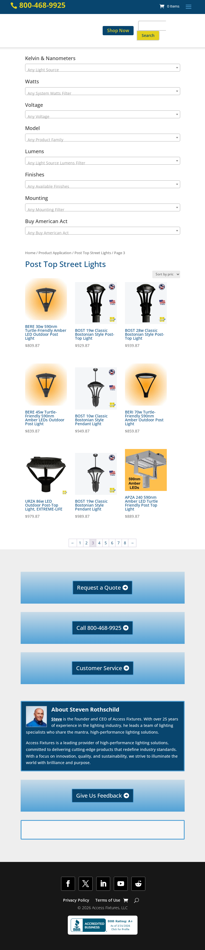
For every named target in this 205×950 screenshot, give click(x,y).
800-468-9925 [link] (42, 5)
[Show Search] (136, 900)
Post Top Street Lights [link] (92, 252)
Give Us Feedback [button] (99, 795)
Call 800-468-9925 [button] (98, 628)
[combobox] (102, 68)
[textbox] (102, 70)
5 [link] (106, 542)
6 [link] (112, 542)
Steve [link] (56, 719)
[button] (188, 6)
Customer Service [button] (99, 668)
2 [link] (86, 542)
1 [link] (80, 542)
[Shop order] (166, 274)
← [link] (73, 542)
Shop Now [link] (118, 30)
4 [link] (99, 542)
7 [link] (118, 542)
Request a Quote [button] (99, 587)
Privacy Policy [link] (76, 900)
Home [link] (30, 252)
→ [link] (132, 542)
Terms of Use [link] (107, 900)
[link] (169, 6)
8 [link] (125, 542)
